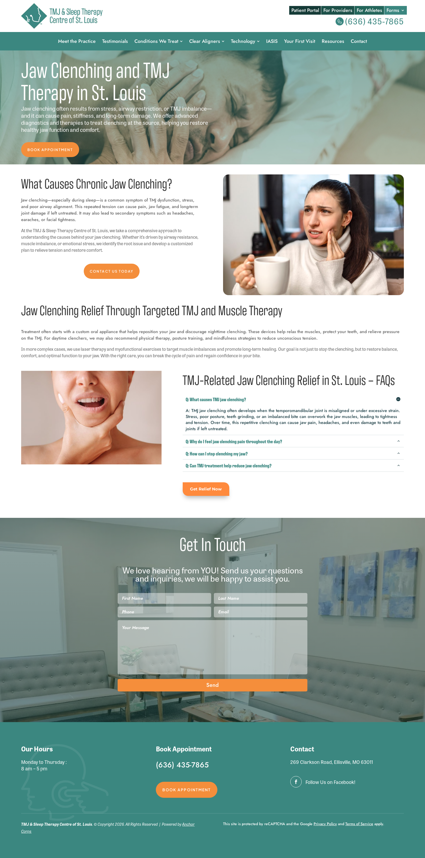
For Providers (337, 10)
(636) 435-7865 (374, 21)
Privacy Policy (325, 825)
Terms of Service (359, 825)
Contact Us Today (111, 272)
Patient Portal (305, 10)
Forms (393, 10)
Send (212, 687)
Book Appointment (52, 150)
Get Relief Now (207, 490)
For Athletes (369, 10)
